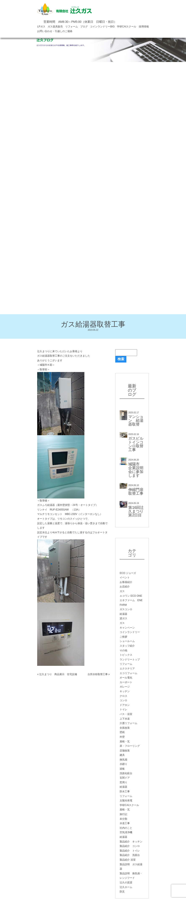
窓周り (123, 782)
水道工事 (125, 823)
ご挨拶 (123, 636)
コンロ (123, 700)
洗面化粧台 (126, 773)
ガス (122, 591)
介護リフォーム (128, 723)
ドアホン (125, 705)
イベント (125, 577)
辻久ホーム (126, 887)
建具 (122, 755)
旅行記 (123, 814)
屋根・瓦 (125, 741)
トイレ (123, 709)
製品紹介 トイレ (130, 850)
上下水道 (125, 718)
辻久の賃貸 (126, 882)
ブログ (84, 26)
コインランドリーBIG (102, 26)
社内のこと (126, 827)
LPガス (41, 26)
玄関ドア (125, 777)
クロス (123, 695)
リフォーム (71, 26)
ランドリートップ (130, 659)
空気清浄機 (126, 832)
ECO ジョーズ (128, 573)
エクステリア (127, 668)
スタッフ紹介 (127, 645)
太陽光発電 (126, 800)
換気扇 (123, 759)
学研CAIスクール (126, 26)
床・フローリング (130, 745)
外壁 (122, 736)
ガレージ (125, 686)
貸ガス (123, 618)
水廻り (123, 764)
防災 (122, 891)
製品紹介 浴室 (127, 859)
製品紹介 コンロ (130, 846)
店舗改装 (125, 750)
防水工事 (125, 791)
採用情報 (144, 26)
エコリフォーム (128, 673)
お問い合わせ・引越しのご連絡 (54, 31)
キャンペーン (127, 627)
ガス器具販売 (55, 26)
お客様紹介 (126, 582)
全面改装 (125, 727)
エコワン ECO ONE (131, 595)
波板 (122, 768)
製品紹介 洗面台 (130, 855)
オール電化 (126, 677)
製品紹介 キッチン (131, 841)
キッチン (125, 691)
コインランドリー (130, 632)
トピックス (126, 654)
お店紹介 (125, 586)
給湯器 (123, 614)
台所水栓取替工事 (98, 674)
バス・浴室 (126, 714)
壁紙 (122, 732)
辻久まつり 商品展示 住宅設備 (58, 674)
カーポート (126, 682)
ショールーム (127, 641)
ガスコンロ (126, 609)
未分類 (123, 818)
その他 (123, 650)
